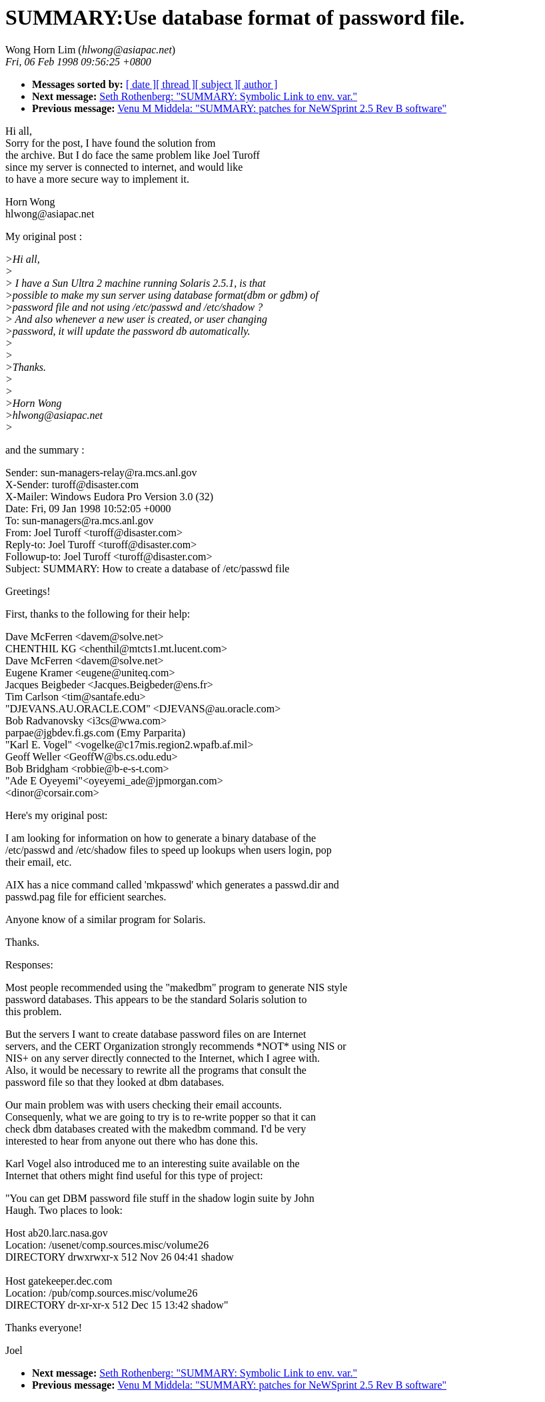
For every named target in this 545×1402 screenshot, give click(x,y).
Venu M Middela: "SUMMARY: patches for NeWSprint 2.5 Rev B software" (281, 108)
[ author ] (258, 84)
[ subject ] (216, 84)
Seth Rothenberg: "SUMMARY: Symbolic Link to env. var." (228, 96)
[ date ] (141, 84)
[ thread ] (175, 84)
